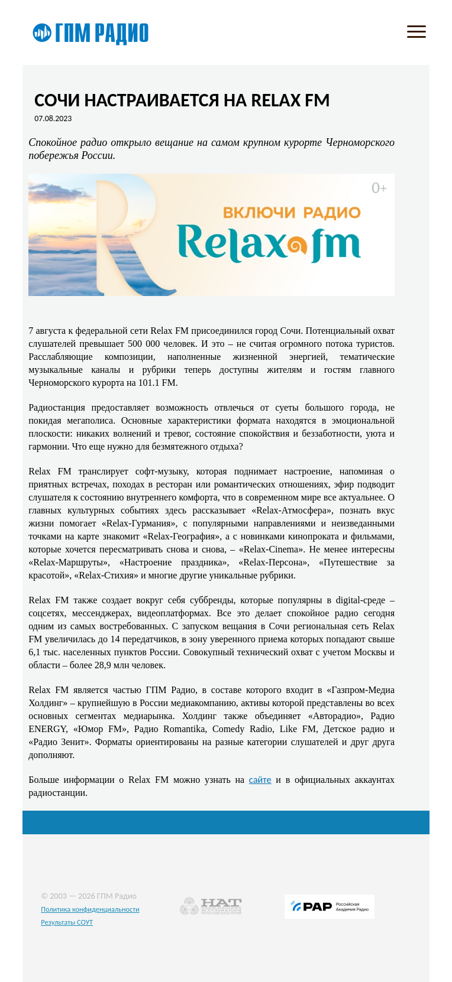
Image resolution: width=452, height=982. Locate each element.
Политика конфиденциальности (90, 909)
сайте (260, 779)
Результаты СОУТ (67, 922)
